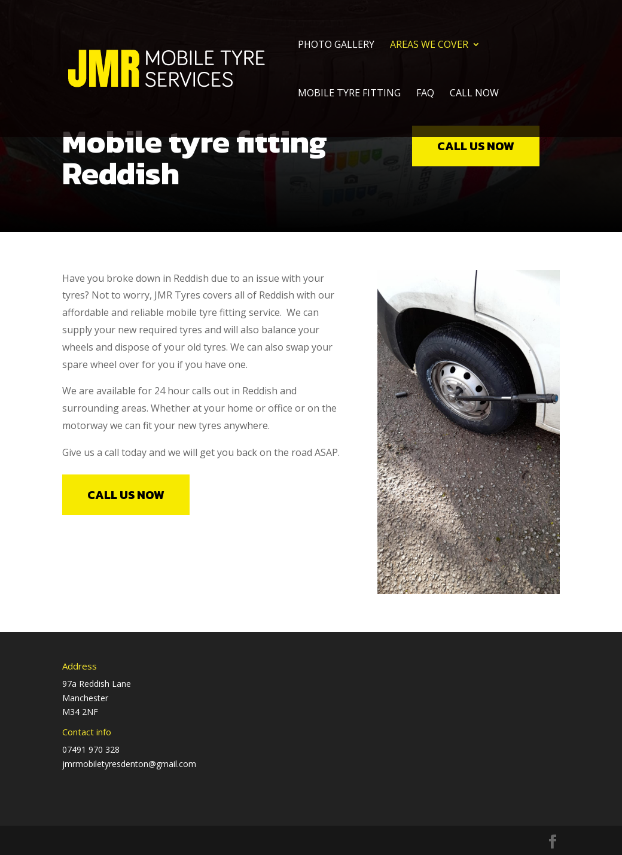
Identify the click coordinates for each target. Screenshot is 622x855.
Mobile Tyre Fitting (349, 94)
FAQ (425, 94)
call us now (475, 146)
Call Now (474, 94)
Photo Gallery (336, 45)
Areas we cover (429, 45)
